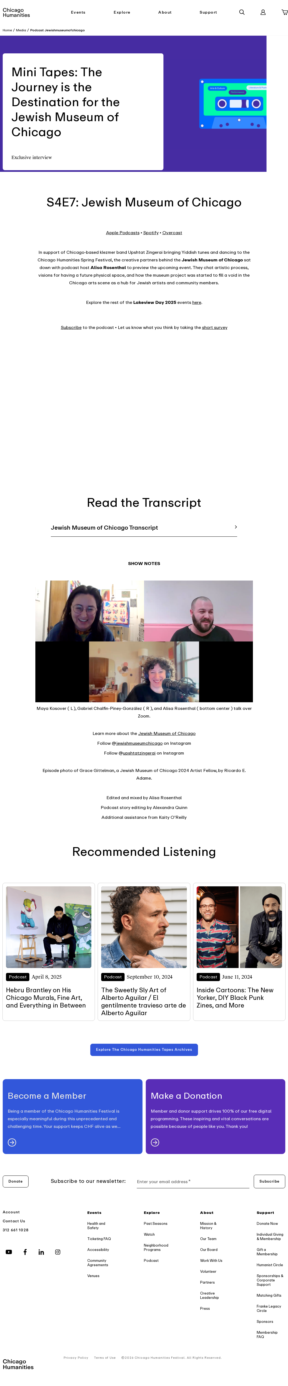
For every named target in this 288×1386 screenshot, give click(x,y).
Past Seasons (156, 1223)
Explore (122, 12)
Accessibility (98, 1249)
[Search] (242, 12)
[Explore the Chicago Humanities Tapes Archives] (144, 1050)
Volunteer (208, 1271)
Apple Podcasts (123, 233)
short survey (214, 327)
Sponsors (265, 1321)
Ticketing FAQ (99, 1239)
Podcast (151, 1260)
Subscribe (71, 327)
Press (205, 1308)
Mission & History (208, 1226)
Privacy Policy (76, 1357)
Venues (93, 1276)
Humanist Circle (270, 1265)
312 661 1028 (16, 1230)
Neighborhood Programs (156, 1247)
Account (11, 1212)
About (165, 12)
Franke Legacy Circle (269, 1308)
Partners (207, 1282)
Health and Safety (96, 1226)
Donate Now (267, 1223)
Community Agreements (97, 1263)
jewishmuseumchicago (139, 743)
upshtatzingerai (139, 753)
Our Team (208, 1239)
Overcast (172, 233)
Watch (149, 1234)
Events (78, 12)
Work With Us (211, 1260)
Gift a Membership (267, 1252)
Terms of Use (105, 1357)
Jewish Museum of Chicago (167, 733)
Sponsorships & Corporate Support (270, 1280)
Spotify (151, 233)
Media (21, 30)
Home (7, 30)
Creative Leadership (209, 1295)
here (196, 302)
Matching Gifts (269, 1295)
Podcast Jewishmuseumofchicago (57, 30)
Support (208, 12)
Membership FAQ (267, 1335)
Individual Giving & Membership (270, 1237)
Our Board (209, 1249)
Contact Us (14, 1221)
